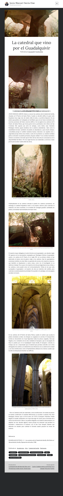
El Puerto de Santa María (36, 452)
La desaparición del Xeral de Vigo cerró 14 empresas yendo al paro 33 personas (20, 467)
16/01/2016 (39, 52)
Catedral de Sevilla (34, 448)
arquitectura (13, 452)
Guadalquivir (13, 455)
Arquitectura (20, 448)
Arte (26, 448)
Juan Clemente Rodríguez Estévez (27, 455)
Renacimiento (41, 455)
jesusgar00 (31, 52)
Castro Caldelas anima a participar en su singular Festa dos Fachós (43, 467)
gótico (47, 452)
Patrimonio (43, 448)
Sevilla (49, 455)
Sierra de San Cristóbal (15, 457)
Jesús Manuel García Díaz (22, 3)
